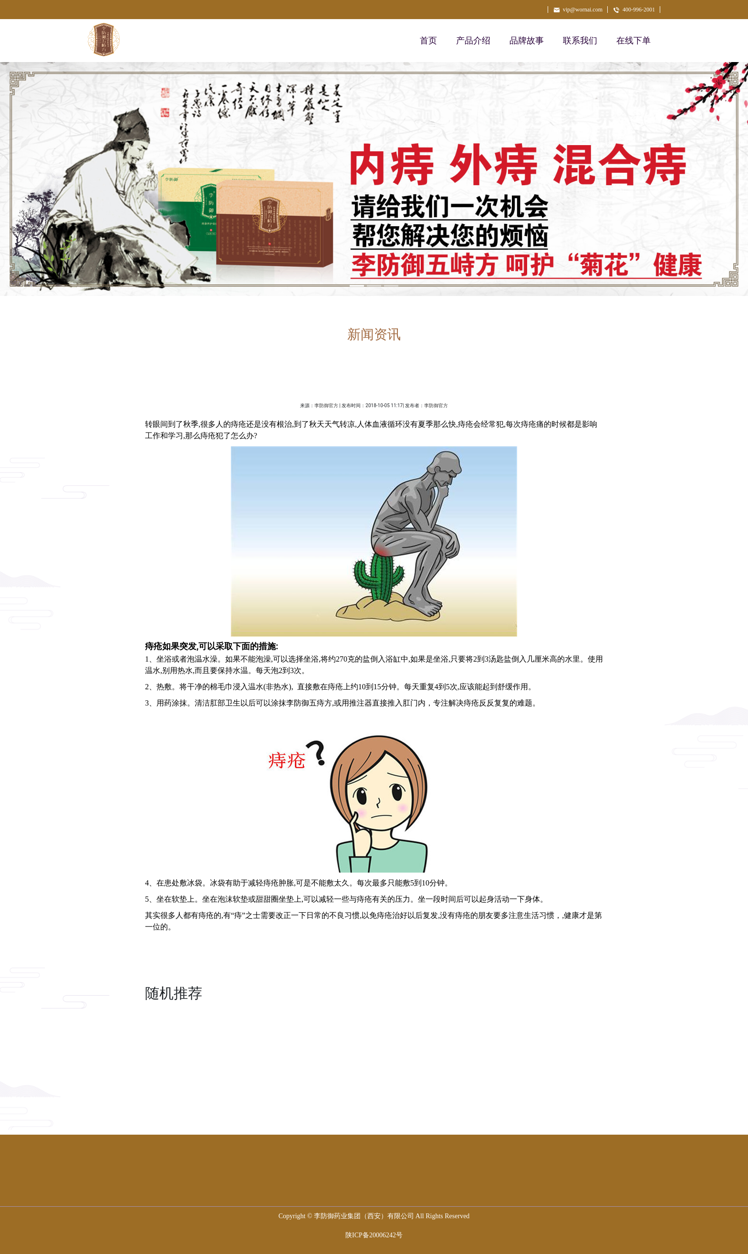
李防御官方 (326, 405)
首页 (428, 40)
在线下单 (633, 40)
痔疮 (384, 915)
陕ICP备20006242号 (374, 1235)
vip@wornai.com (578, 9)
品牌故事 (526, 40)
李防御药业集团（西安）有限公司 (364, 1216)
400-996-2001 (634, 9)
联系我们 (580, 40)
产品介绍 (473, 40)
